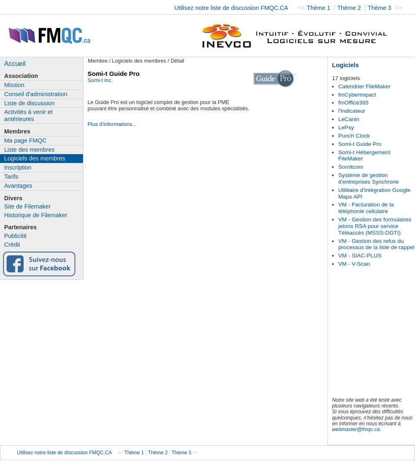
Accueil (15, 63)
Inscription (18, 167)
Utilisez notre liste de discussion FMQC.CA (231, 8)
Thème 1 (319, 8)
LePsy (346, 127)
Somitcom (350, 167)
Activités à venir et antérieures (28, 115)
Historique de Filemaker (35, 215)
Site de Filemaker (27, 206)
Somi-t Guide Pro (359, 144)
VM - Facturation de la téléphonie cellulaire (366, 207)
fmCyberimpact (357, 95)
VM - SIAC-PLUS (359, 255)
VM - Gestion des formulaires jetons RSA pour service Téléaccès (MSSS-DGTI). (374, 226)
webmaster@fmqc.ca (356, 429)
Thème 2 (350, 8)
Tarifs (11, 176)
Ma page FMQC (25, 140)
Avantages (18, 185)
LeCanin (348, 119)
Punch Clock (354, 136)
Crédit (12, 244)
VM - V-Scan (354, 264)
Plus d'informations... (112, 124)
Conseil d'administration (35, 94)
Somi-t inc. (100, 80)
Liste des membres (29, 149)
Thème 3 (380, 8)
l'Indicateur (351, 111)
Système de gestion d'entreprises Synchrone (368, 178)
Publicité (15, 236)
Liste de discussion (29, 103)
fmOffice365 (353, 102)
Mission (14, 85)
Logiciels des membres (34, 158)
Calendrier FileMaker (364, 86)
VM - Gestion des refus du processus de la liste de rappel (376, 244)
